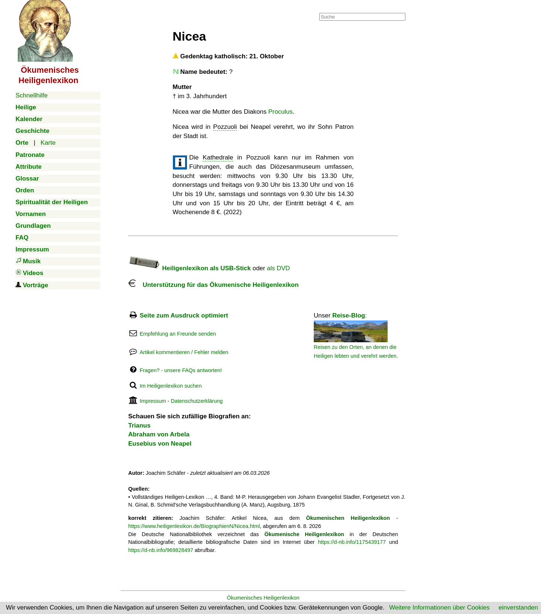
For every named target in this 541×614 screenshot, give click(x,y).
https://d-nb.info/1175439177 (352, 542)
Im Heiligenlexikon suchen (171, 386)
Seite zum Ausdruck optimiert (184, 315)
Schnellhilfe (32, 95)
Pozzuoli (225, 126)
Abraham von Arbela (159, 434)
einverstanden (518, 607)
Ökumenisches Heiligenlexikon (263, 598)
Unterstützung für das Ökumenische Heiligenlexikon (213, 284)
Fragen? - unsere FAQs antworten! (181, 370)
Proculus (280, 111)
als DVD (278, 268)
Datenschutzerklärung (196, 401)
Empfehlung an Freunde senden (178, 334)
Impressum (153, 401)
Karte (48, 142)
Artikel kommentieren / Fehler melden (184, 352)
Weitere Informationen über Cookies (439, 607)
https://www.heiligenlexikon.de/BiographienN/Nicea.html (194, 526)
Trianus (139, 425)
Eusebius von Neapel (159, 443)
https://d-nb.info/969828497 (160, 550)
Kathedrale (218, 157)
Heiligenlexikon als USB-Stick (189, 268)
